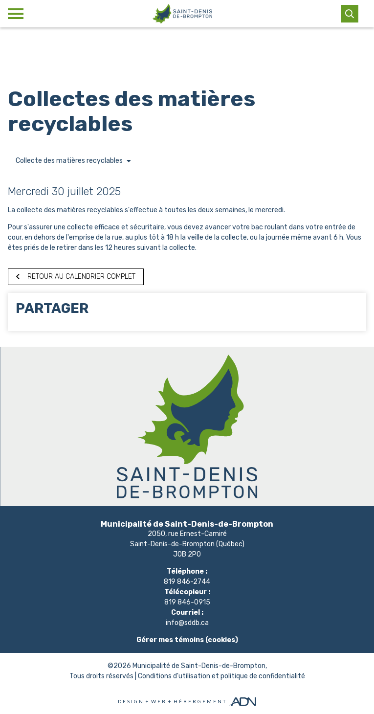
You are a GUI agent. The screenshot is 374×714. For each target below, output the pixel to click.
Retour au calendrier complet (75, 276)
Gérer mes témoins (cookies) (187, 640)
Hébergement (200, 701)
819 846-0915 (187, 602)
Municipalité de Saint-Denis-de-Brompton (198, 666)
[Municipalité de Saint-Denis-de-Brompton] (182, 13)
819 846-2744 (187, 582)
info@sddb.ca (187, 623)
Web (159, 701)
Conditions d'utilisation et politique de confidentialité (221, 676)
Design (131, 701)
